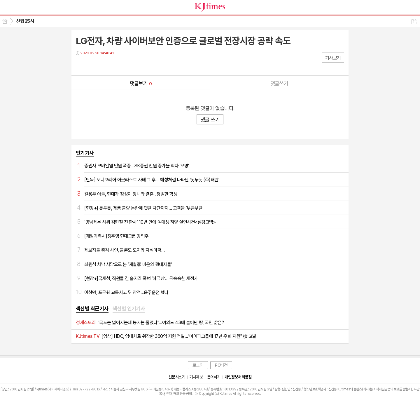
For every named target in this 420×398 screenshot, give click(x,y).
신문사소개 (176, 377)
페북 (81, 65)
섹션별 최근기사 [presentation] (92, 308)
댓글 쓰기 (210, 120)
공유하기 (414, 21)
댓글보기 (141, 83)
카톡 (104, 65)
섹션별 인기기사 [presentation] (129, 308)
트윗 (93, 65)
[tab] (92, 309)
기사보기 (333, 58)
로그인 (198, 365)
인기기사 (85, 153)
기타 (116, 65)
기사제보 (196, 377)
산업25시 (25, 21)
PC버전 (221, 365)
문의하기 (213, 377)
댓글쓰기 (279, 83)
